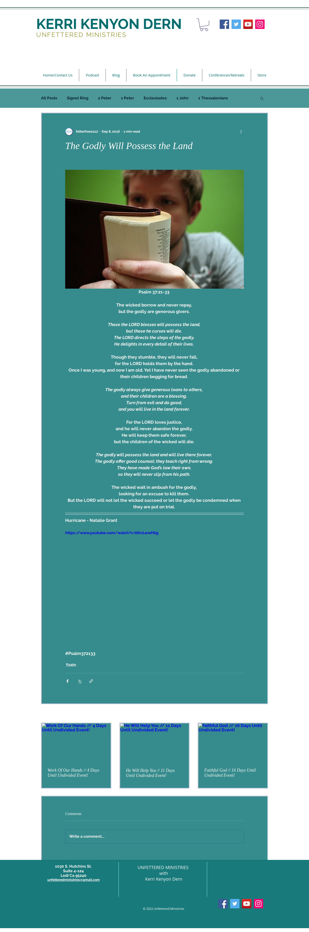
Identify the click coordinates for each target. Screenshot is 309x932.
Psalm (71, 665)
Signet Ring (77, 98)
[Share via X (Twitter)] (79, 681)
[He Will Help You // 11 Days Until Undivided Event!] (154, 742)
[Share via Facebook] (67, 681)
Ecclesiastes (155, 98)
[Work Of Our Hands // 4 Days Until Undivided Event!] (76, 742)
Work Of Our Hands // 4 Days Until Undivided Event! (73, 773)
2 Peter (104, 98)
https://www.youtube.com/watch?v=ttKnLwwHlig (111, 533)
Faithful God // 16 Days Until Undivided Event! (230, 773)
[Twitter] (236, 24)
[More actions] (241, 132)
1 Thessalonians (213, 98)
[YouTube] (248, 24)
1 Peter (127, 98)
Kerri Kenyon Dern (163, 879)
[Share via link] (91, 681)
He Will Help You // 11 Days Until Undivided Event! (150, 773)
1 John (182, 98)
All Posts (49, 98)
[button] (204, 24)
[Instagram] (260, 24)
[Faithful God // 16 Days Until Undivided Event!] (232, 742)
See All (262, 714)
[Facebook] (224, 24)
